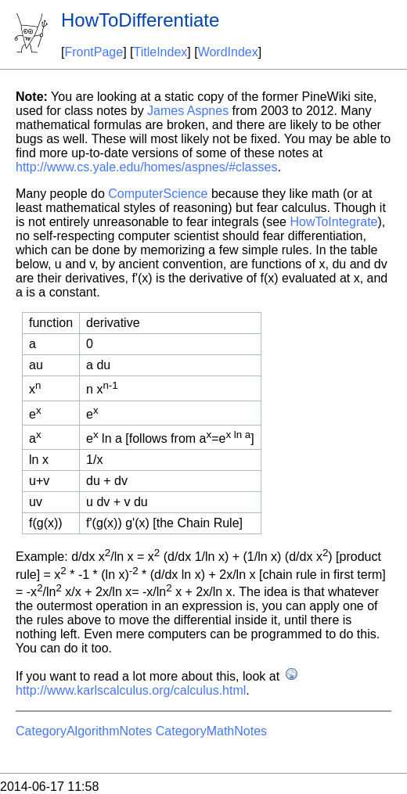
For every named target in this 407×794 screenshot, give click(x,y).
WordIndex (228, 52)
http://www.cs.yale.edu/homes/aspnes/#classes (146, 167)
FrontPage (93, 52)
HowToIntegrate (333, 221)
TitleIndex (161, 52)
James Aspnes (188, 110)
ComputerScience (157, 193)
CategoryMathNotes (211, 731)
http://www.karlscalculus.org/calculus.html (131, 690)
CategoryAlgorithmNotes (84, 731)
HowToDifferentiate (140, 20)
